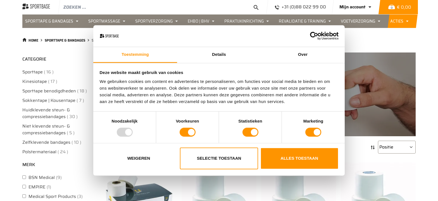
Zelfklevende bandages (52, 142)
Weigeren (138, 158)
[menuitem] (53, 21)
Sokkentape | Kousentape (53, 100)
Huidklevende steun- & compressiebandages (50, 113)
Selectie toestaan (219, 158)
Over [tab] (303, 54)
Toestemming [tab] (135, 54)
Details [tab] (219, 54)
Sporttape (38, 71)
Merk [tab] (28, 164)
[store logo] (36, 7)
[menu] (219, 21)
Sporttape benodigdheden (55, 90)
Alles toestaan (299, 158)
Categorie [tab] (34, 59)
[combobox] (163, 7)
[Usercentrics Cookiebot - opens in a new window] (314, 36)
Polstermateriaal (46, 151)
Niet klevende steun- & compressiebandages (49, 129)
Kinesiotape (40, 81)
